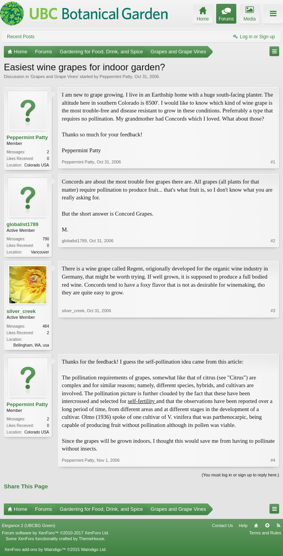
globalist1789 (22, 225)
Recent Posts (20, 36)
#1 (273, 164)
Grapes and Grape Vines (54, 76)
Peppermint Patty (116, 76)
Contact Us (222, 527)
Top (267, 527)
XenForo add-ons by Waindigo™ (35, 551)
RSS (278, 527)
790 (45, 240)
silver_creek (21, 313)
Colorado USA (36, 165)
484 (45, 328)
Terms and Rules (265, 535)
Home (256, 527)
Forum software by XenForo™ (55, 535)
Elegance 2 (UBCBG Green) (28, 527)
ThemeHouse (91, 541)
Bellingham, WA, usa (31, 347)
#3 (273, 345)
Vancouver (40, 253)
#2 (273, 252)
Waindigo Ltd (93, 551)
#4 (273, 462)
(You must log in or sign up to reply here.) (240, 477)
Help (243, 527)
